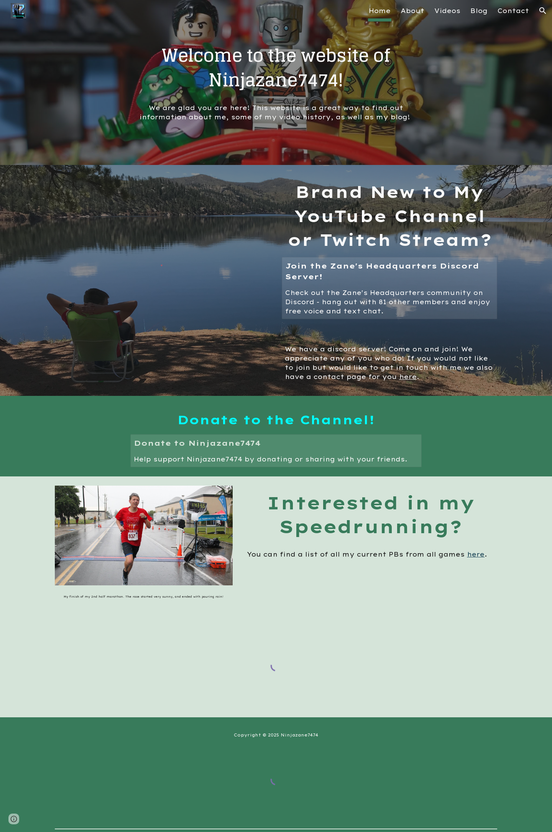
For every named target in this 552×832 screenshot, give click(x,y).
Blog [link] (479, 11)
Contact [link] (513, 11)
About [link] (412, 11)
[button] (543, 11)
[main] (276, 67)
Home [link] (380, 11)
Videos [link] (447, 11)
